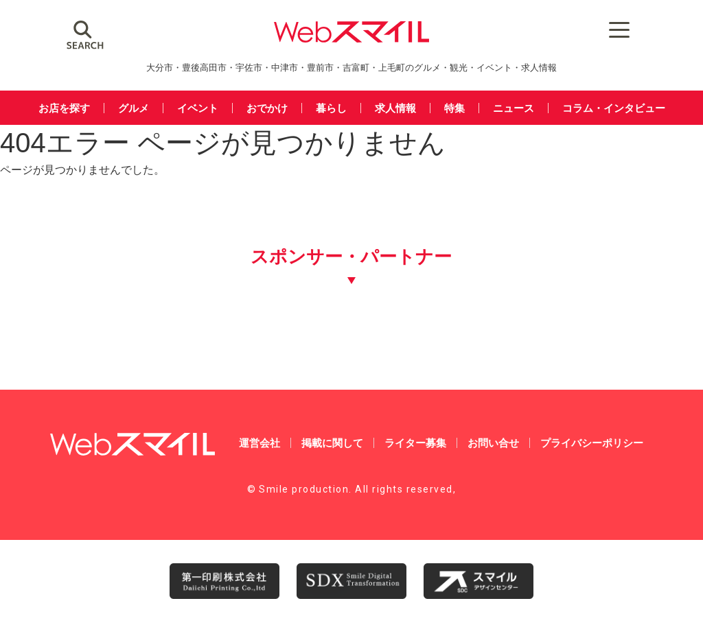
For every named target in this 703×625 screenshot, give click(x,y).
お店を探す (64, 108)
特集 (454, 108)
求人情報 (395, 108)
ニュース (513, 108)
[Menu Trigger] (578, 29)
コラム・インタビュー (613, 108)
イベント (197, 108)
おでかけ (267, 108)
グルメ (133, 108)
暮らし (331, 108)
